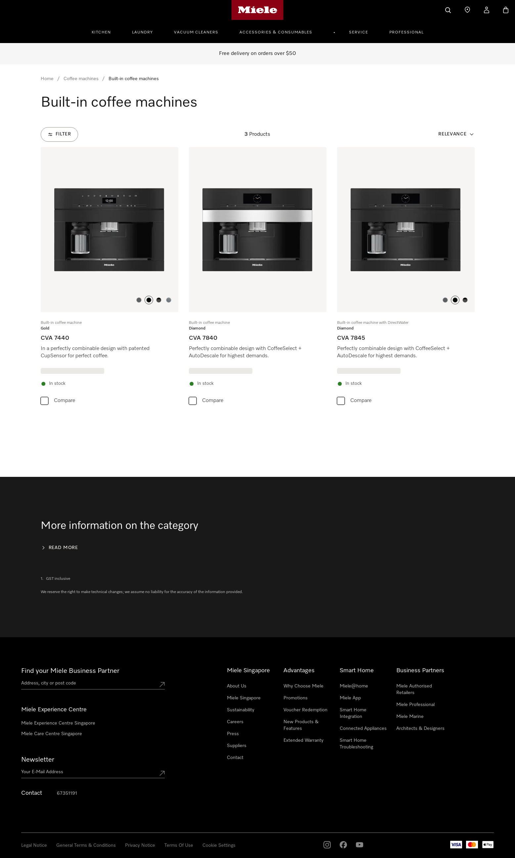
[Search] (448, 10)
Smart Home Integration (353, 713)
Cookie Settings (219, 845)
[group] (109, 277)
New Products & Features (301, 725)
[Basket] (506, 10)
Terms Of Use (178, 845)
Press (233, 734)
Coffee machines (81, 78)
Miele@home (354, 686)
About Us (236, 686)
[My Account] (487, 10)
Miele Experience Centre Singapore (58, 723)
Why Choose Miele (303, 686)
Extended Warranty (303, 740)
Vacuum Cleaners (196, 32)
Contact (235, 757)
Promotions (295, 698)
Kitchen (101, 32)
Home (47, 78)
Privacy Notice (140, 845)
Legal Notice (34, 845)
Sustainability (240, 710)
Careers (235, 722)
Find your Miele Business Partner (70, 671)
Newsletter (37, 759)
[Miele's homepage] (257, 10)
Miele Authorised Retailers (414, 689)
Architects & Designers (420, 728)
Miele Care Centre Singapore (51, 734)
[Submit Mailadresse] (162, 773)
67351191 (67, 793)
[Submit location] (162, 684)
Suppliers (236, 745)
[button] (139, 300)
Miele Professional (415, 704)
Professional (406, 32)
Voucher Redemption (305, 710)
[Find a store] (467, 10)
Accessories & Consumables (275, 32)
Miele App (350, 698)
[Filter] (59, 134)
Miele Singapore (244, 698)
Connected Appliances (363, 728)
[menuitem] (105, 31)
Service (358, 32)
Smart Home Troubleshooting (356, 743)
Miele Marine (410, 716)
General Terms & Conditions (86, 845)
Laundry (142, 32)
